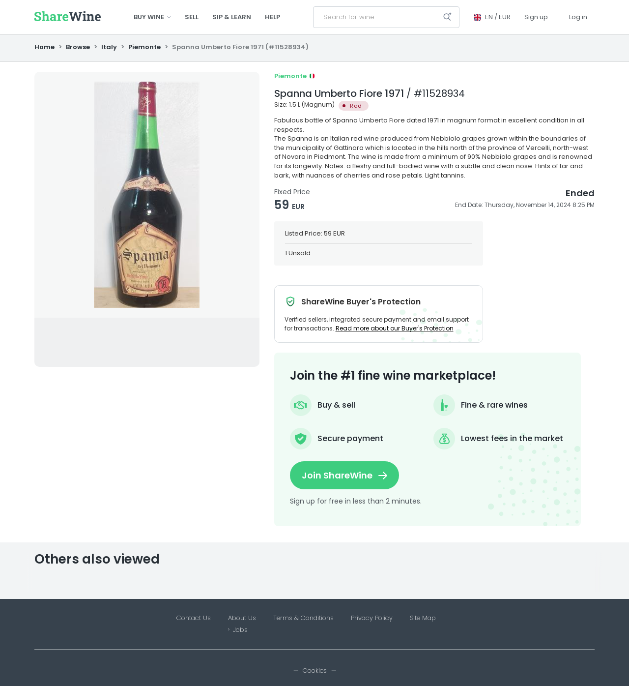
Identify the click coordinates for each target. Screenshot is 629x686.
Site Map (423, 618)
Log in (578, 17)
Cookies (315, 670)
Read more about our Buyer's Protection (395, 328)
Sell (192, 17)
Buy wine (152, 17)
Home (45, 47)
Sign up (536, 17)
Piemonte (144, 47)
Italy (109, 47)
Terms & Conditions (303, 618)
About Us (242, 618)
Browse (78, 47)
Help (272, 17)
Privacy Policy (372, 618)
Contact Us (193, 618)
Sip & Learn (231, 17)
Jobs (240, 630)
